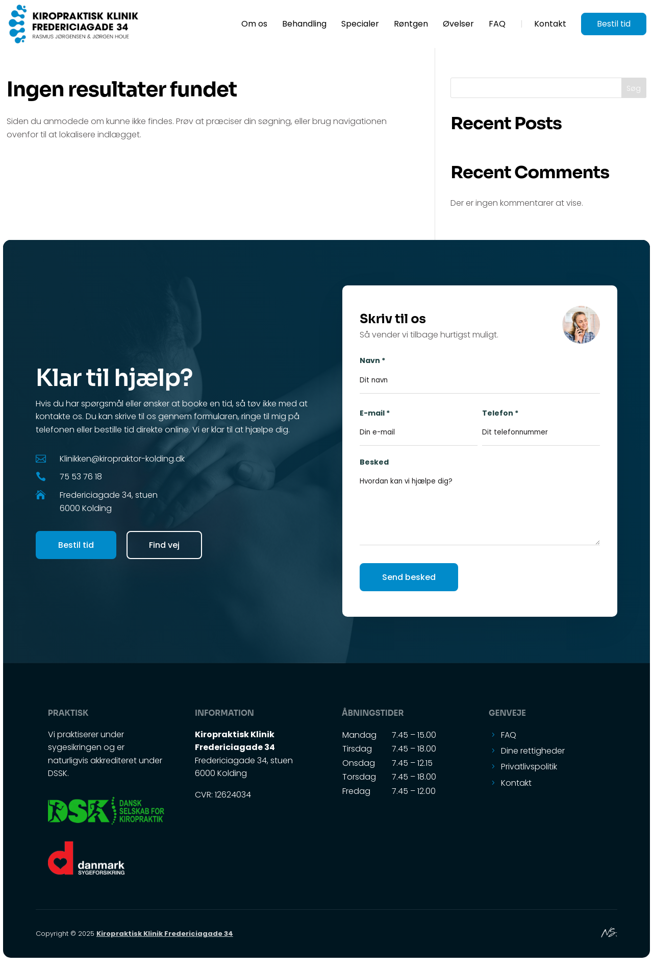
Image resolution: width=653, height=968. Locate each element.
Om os (254, 25)
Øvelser (458, 25)
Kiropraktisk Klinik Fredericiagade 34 (164, 933)
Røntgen (411, 25)
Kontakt (550, 25)
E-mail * (419, 423)
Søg (633, 88)
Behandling (304, 25)
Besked (480, 509)
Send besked (409, 577)
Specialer (360, 25)
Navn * (480, 370)
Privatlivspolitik (529, 766)
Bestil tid (614, 24)
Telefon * (541, 423)
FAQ (497, 25)
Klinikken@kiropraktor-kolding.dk (122, 459)
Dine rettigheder (533, 751)
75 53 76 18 (81, 476)
